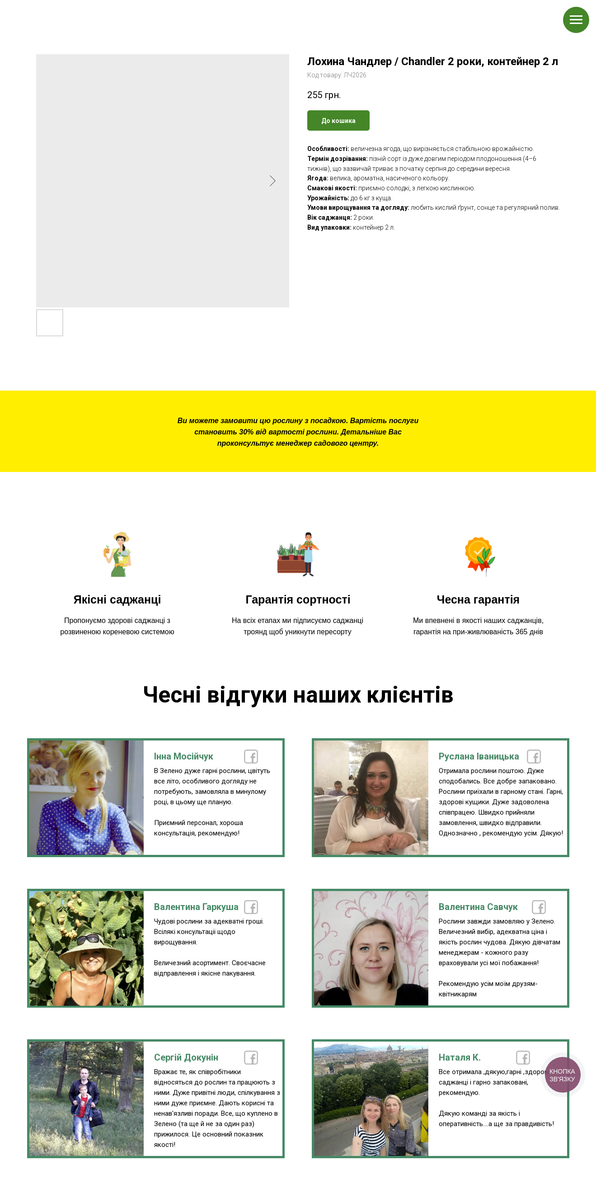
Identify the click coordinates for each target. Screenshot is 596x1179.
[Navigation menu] (576, 19)
